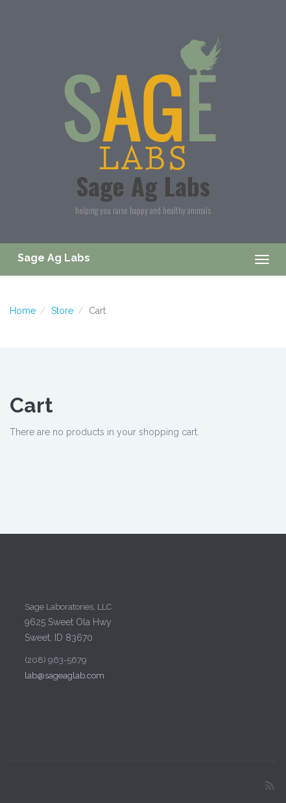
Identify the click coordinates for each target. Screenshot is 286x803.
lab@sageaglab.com (63, 675)
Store (62, 311)
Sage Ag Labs (143, 185)
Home (23, 311)
